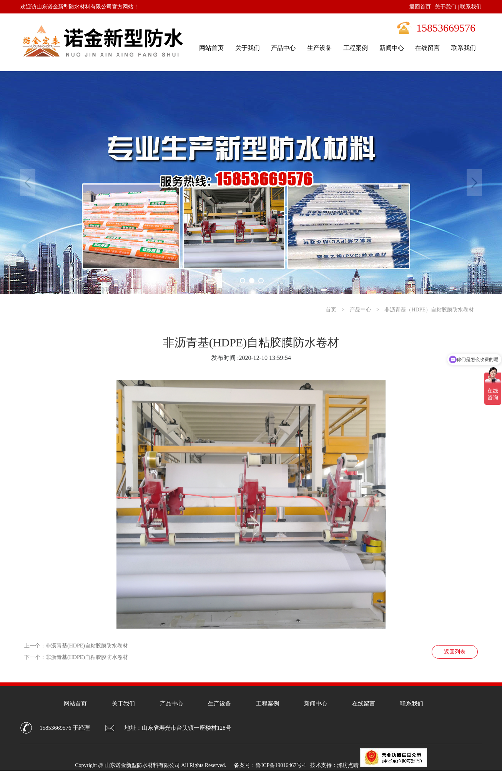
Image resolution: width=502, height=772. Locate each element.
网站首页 (75, 703)
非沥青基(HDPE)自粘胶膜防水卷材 (87, 646)
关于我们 (445, 7)
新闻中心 (315, 703)
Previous (27, 182)
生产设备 (219, 703)
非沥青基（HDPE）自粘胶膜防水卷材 (429, 310)
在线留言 (363, 703)
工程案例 (267, 703)
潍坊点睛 (348, 765)
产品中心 (360, 310)
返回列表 (454, 652)
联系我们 (471, 7)
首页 (331, 310)
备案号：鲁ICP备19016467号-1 (270, 765)
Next (474, 182)
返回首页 (420, 7)
